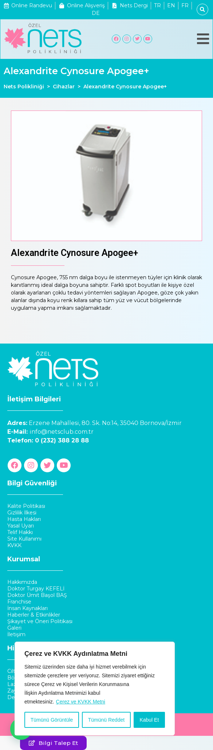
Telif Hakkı (20, 532)
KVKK (14, 545)
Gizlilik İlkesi (21, 512)
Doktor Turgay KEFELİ (35, 588)
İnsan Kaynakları (27, 608)
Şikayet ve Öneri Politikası (39, 621)
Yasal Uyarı (20, 525)
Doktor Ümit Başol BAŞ (37, 595)
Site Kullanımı (24, 539)
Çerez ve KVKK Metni (80, 702)
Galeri (14, 628)
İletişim (16, 634)
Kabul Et (149, 720)
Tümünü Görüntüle (52, 720)
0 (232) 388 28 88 (62, 440)
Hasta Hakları (24, 519)
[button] (53, 743)
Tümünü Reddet (106, 720)
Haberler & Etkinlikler (33, 614)
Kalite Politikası (26, 506)
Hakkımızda (22, 582)
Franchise (19, 601)
